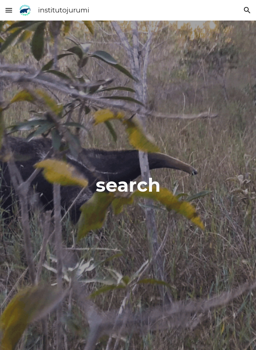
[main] (128, 185)
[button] (9, 10)
